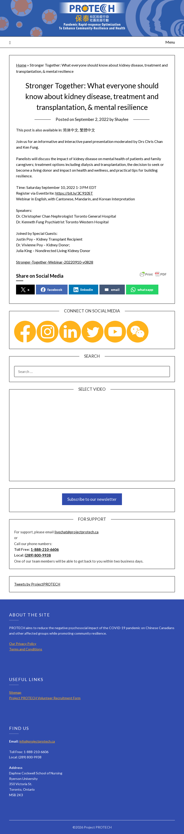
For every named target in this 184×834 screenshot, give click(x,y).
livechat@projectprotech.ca (76, 532)
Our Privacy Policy (22, 644)
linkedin (83, 289)
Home (21, 65)
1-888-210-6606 (45, 549)
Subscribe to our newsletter (92, 499)
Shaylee (121, 119)
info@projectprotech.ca (37, 741)
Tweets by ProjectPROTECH (37, 584)
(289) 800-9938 (38, 555)
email (112, 289)
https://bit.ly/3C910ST (74, 193)
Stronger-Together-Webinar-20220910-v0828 (54, 262)
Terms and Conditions (25, 649)
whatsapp (142, 289)
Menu (170, 42)
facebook (51, 289)
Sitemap (15, 692)
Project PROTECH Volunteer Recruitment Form (44, 698)
